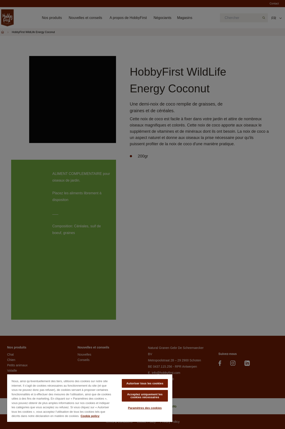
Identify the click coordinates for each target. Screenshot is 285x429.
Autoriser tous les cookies (144, 383)
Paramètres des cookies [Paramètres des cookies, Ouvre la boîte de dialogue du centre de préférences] (145, 408)
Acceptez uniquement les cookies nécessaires (145, 396)
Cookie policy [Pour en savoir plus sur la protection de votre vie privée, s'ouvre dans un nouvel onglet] (90, 416)
